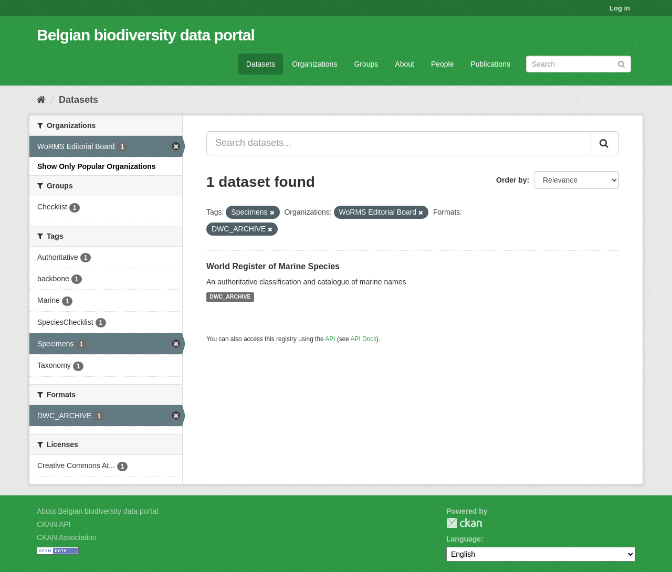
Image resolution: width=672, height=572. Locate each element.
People (442, 64)
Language (463, 539)
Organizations (314, 64)
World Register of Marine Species (273, 266)
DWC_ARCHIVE (229, 297)
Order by (511, 180)
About (404, 64)
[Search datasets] (578, 64)
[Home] (41, 99)
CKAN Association (67, 537)
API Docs (364, 339)
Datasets (260, 64)
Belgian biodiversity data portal (146, 35)
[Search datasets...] (398, 143)
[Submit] (621, 63)
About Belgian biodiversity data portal (97, 511)
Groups (366, 64)
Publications (491, 64)
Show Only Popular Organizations (96, 166)
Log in (620, 8)
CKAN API (54, 524)
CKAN (464, 522)
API (330, 339)
